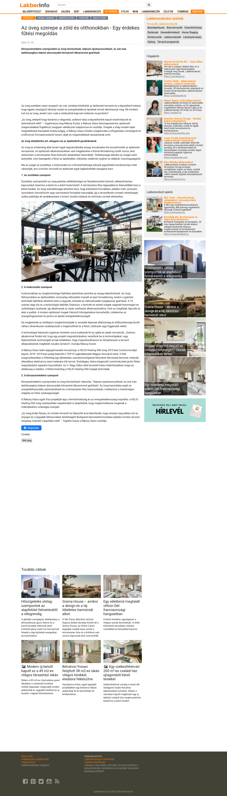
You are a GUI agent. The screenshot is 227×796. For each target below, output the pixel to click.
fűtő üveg (26, 440)
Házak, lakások (46, 18)
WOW (135, 11)
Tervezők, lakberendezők (162, 24)
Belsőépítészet (32, 11)
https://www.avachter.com (177, 133)
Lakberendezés (92, 11)
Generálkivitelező (170, 32)
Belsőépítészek (156, 27)
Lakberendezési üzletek (165, 19)
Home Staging (190, 32)
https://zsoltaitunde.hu (175, 95)
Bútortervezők (174, 27)
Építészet (28, 18)
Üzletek (168, 11)
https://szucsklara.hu (174, 76)
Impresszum (28, 762)
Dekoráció (51, 11)
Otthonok (111, 11)
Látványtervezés (192, 37)
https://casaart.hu (173, 113)
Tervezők (83, 18)
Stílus (125, 11)
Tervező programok (168, 41)
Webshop (197, 11)
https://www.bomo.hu (174, 179)
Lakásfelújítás (66, 18)
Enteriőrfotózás (193, 27)
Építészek (153, 32)
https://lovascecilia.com (175, 157)
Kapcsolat (26, 756)
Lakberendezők (151, 11)
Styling (151, 41)
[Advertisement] (81, 79)
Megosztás (31, 428)
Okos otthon (99, 18)
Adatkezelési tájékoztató (35, 759)
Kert (76, 11)
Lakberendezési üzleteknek (99, 759)
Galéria (65, 11)
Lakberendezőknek (94, 762)
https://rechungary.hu (174, 212)
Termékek (183, 11)
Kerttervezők (155, 37)
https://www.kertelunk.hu (176, 234)
